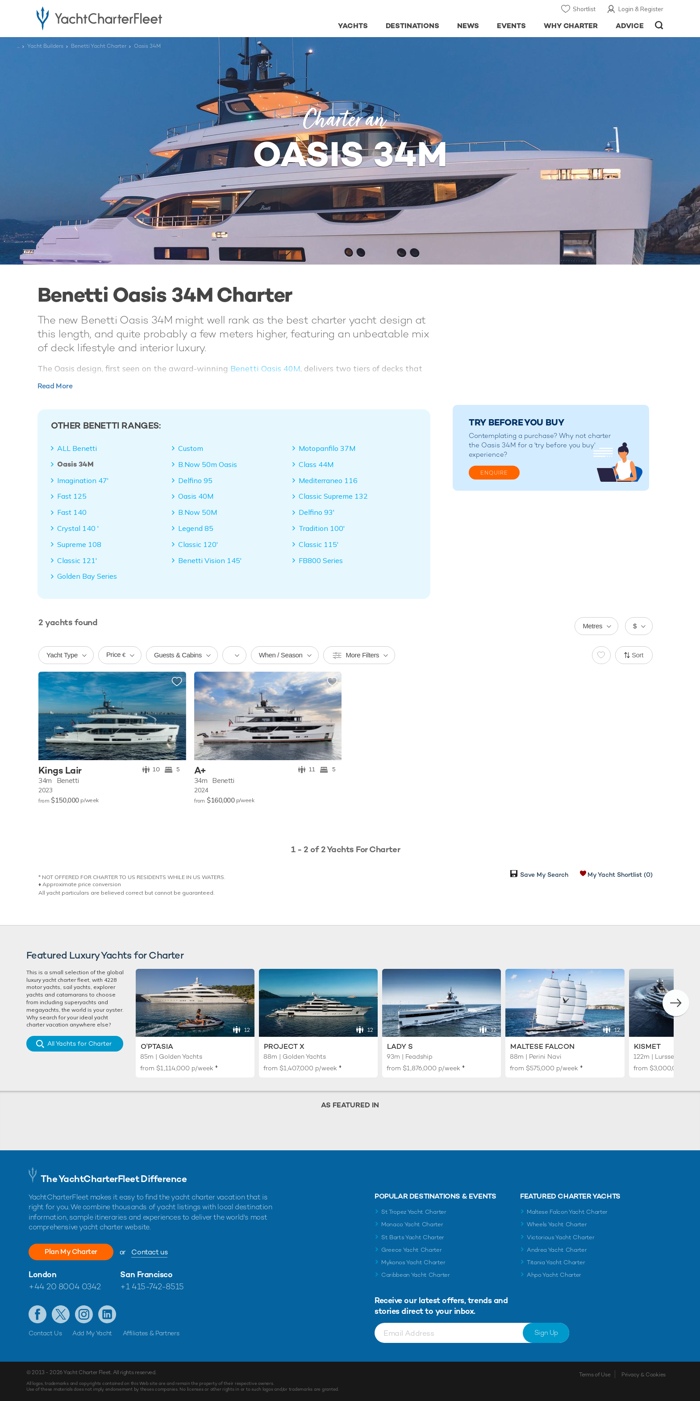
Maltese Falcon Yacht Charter (567, 1212)
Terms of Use (594, 1374)
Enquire (494, 472)
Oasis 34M (75, 464)
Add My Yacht (92, 1333)
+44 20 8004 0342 (65, 1286)
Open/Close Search (659, 25)
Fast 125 (72, 496)
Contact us (149, 1252)
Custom (190, 448)
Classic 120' (198, 544)
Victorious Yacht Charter (560, 1237)
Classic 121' (77, 560)
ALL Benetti (77, 448)
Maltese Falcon (542, 1046)
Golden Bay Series (87, 576)
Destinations (413, 25)
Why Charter (571, 25)
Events (511, 25)
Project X (284, 1046)
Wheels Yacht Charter (557, 1224)
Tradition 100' (322, 528)
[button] (675, 1002)
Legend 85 (195, 528)
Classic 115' (319, 544)
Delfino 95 (195, 480)
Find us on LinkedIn (107, 1314)
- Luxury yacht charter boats (127, 18)
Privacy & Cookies (643, 1374)
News (468, 25)
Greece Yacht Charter (411, 1250)
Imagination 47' (83, 480)
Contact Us (45, 1333)
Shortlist (584, 9)
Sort (637, 655)
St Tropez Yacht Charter (413, 1212)
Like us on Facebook (37, 1314)
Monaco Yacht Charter (412, 1224)
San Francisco (146, 1274)
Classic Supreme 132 (333, 496)
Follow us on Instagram (84, 1314)
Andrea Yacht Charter (557, 1250)
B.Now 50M (197, 512)
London (42, 1274)
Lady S (400, 1046)
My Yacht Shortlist (620, 875)
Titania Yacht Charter (556, 1262)
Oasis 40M (195, 496)
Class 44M (316, 464)
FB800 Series (321, 560)
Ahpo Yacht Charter (554, 1275)
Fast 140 (72, 512)
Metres (592, 626)
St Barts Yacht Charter (412, 1237)
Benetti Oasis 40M (265, 368)
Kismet (647, 1046)
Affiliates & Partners (151, 1333)
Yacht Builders (45, 46)
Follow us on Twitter (61, 1314)
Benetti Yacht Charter (98, 46)
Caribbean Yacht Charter (415, 1275)
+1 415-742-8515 (151, 1286)
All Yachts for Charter (79, 1043)
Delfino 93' (317, 512)
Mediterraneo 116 (328, 480)
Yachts (353, 25)
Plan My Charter (71, 1251)
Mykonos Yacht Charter (413, 1262)
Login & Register (640, 9)
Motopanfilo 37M (327, 448)
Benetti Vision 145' (210, 560)
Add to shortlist (176, 682)
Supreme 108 (79, 544)
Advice (630, 25)
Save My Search (544, 875)
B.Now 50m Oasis (207, 464)
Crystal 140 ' (78, 528)
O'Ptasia (157, 1046)
